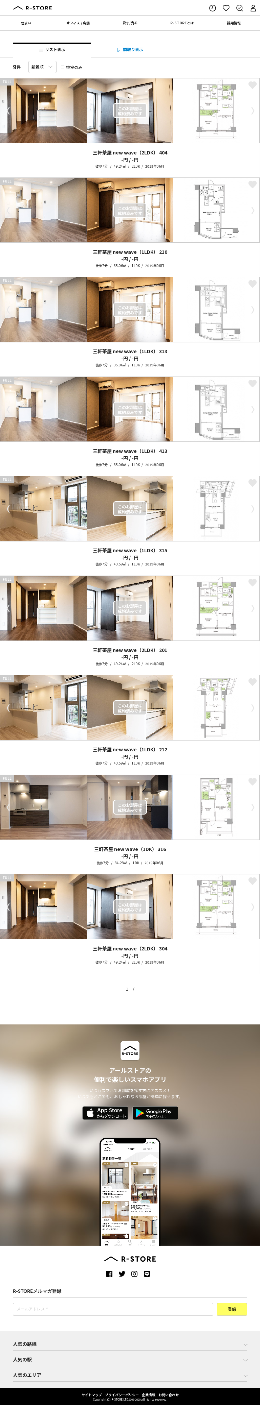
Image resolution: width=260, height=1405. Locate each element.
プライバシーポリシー (122, 1394)
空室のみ (71, 67)
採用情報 (234, 22)
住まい (26, 22)
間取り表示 (129, 49)
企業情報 (148, 1394)
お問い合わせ (168, 1394)
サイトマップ (92, 1394)
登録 (232, 1310)
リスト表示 (52, 49)
